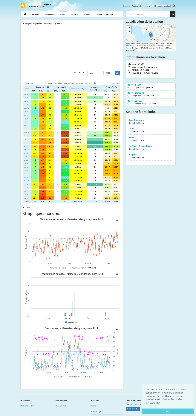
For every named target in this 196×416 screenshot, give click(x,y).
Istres (150, 139)
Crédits (93, 406)
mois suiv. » (116, 83)
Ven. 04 (26, 104)
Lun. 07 (26, 115)
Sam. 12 (26, 132)
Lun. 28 (26, 188)
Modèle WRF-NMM (27, 406)
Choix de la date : (80, 73)
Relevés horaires (150, 86)
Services (109, 14)
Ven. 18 (26, 153)
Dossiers (75, 14)
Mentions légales (97, 412)
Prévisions (35, 14)
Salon (150, 130)
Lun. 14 (26, 139)
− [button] (129, 32)
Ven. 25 (26, 177)
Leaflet (128, 43)
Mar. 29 (26, 191)
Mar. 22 (26, 167)
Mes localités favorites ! (162, 6)
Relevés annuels (150, 102)
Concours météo (62, 406)
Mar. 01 (26, 94)
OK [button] (167, 411)
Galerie (99, 14)
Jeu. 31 (26, 198)
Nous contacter (132, 409)
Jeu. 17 (26, 149)
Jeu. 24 (26, 174)
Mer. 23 (26, 170)
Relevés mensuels (150, 94)
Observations (50, 14)
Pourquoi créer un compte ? (141, 6)
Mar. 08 (26, 118)
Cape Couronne (150, 121)
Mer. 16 (26, 146)
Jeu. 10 (26, 125)
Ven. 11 (26, 129)
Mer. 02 (26, 97)
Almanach (88, 14)
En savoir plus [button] (153, 403)
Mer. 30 (26, 194)
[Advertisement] (71, 49)
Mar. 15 (26, 143)
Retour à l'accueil (36, 5)
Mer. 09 (26, 122)
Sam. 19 (26, 156)
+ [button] (129, 28)
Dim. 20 (26, 160)
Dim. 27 (26, 184)
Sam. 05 (26, 108)
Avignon (150, 156)
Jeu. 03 (26, 101)
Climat (63, 14)
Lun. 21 (26, 163)
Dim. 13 (26, 136)
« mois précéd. (28, 83)
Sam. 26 (26, 181)
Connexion (126, 6)
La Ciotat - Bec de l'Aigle (150, 148)
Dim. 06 (26, 111)
